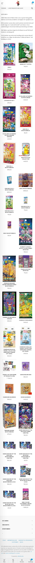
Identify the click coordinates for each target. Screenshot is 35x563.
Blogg (21, 542)
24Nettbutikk (20, 556)
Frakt (4, 540)
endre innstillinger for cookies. (13, 553)
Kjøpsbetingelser (12, 540)
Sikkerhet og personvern (25, 540)
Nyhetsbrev (15, 542)
